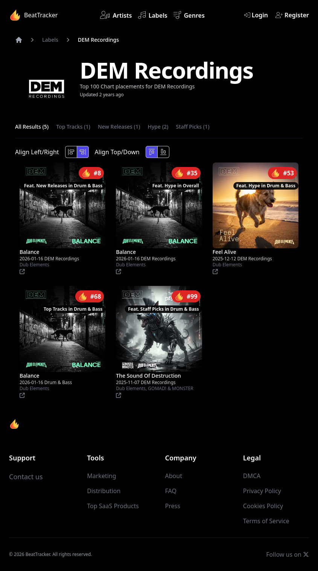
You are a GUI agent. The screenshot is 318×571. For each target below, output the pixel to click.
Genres (189, 15)
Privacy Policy (262, 491)
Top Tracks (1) (73, 126)
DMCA (252, 476)
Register (292, 15)
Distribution (103, 491)
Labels (152, 15)
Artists (116, 15)
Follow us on (287, 554)
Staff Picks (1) (193, 126)
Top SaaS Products (113, 506)
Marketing (101, 476)
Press (172, 506)
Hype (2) (158, 126)
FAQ (170, 491)
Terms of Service (266, 521)
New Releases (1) (119, 126)
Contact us (26, 476)
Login (256, 15)
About (173, 476)
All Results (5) (32, 126)
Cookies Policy (263, 506)
